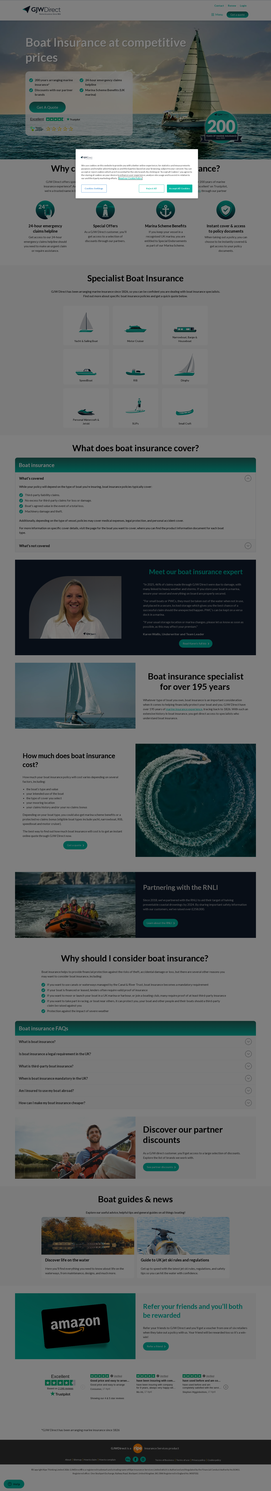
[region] (137, 173)
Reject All (151, 188)
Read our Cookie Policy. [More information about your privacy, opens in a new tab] (130, 178)
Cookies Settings (94, 188)
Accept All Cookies (179, 188)
